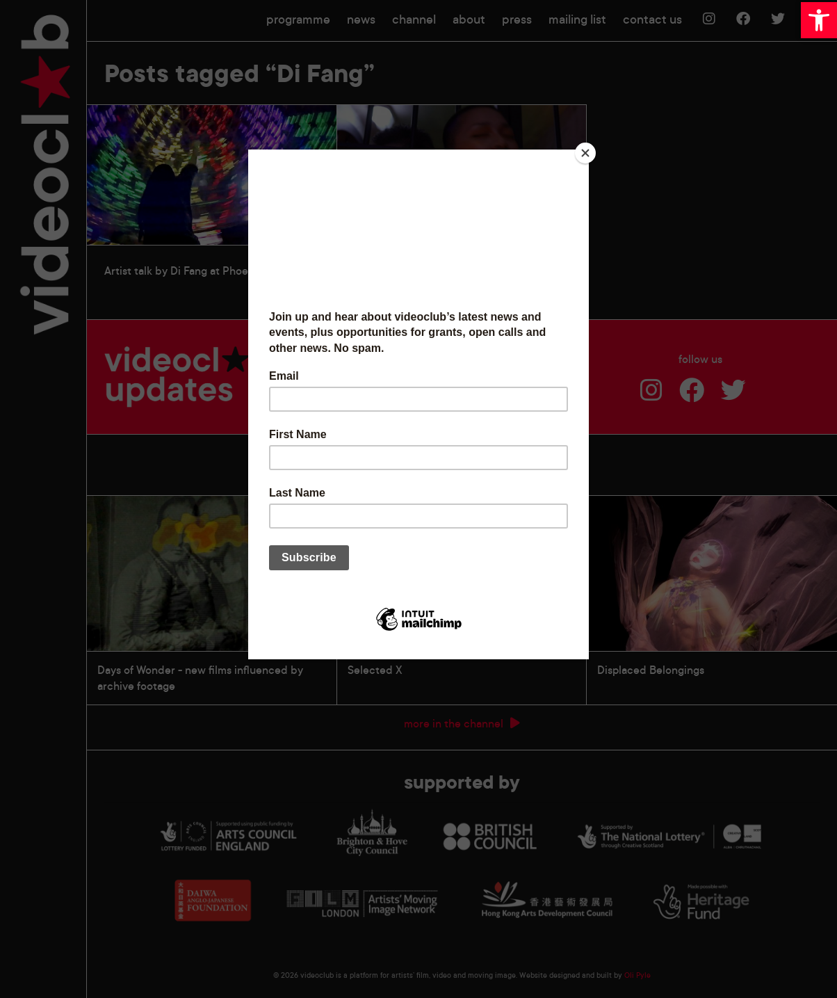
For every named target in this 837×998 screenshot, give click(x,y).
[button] (819, 20)
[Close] (585, 153)
